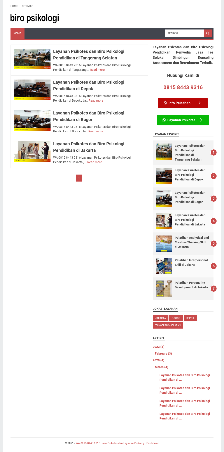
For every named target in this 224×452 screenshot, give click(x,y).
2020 (158, 360)
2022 (158, 346)
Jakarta (160, 318)
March (161, 367)
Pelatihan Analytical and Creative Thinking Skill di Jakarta (192, 242)
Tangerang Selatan (168, 325)
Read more (97, 69)
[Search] (184, 33)
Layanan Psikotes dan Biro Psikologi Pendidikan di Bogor (190, 197)
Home (14, 6)
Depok (190, 318)
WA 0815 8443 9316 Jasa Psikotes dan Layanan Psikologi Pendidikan (117, 443)
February (163, 353)
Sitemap (27, 6)
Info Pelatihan (182, 103)
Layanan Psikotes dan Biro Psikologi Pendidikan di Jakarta (190, 219)
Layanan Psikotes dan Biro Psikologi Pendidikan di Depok (190, 174)
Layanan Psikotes (182, 120)
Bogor (176, 318)
